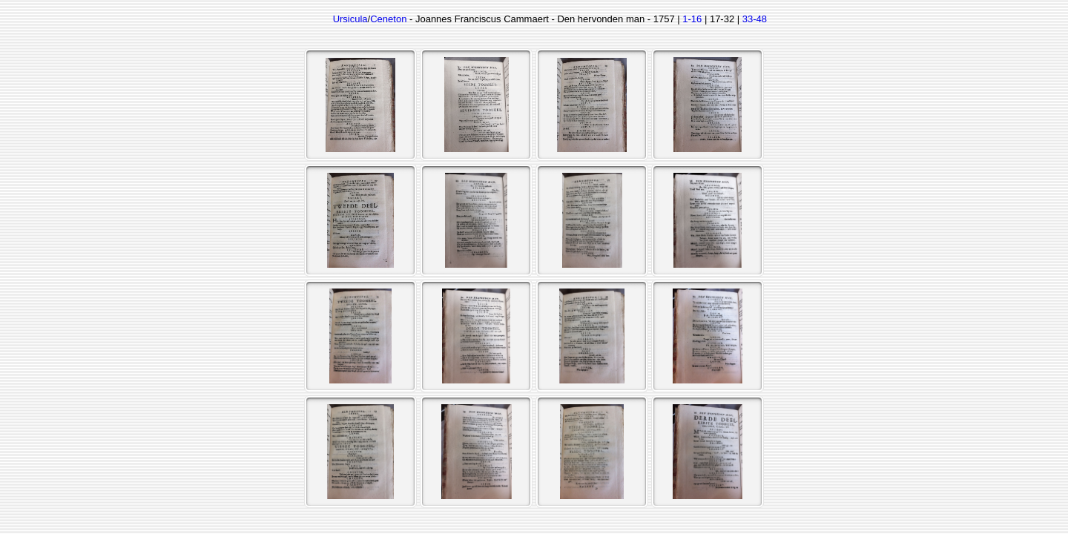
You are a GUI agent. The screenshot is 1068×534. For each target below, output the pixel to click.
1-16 (692, 18)
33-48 (754, 18)
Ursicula (350, 18)
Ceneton (388, 18)
